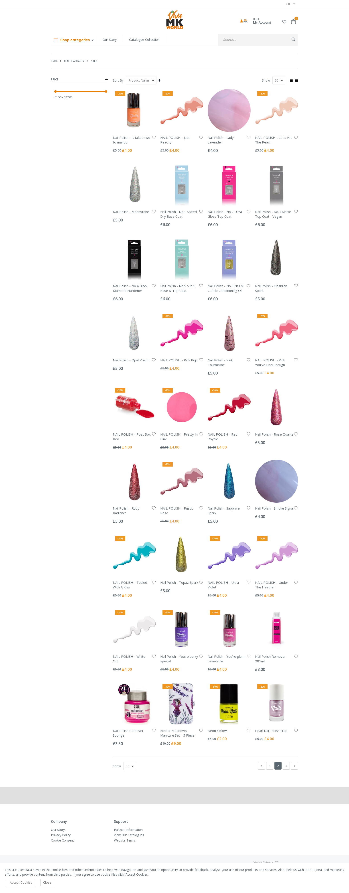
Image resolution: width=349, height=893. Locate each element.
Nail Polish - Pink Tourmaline (220, 362)
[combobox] (258, 40)
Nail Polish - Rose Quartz (274, 434)
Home (54, 60)
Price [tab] (79, 79)
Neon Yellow (217, 730)
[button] (284, 21)
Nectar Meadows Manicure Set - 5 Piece (177, 732)
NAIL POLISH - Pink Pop (178, 360)
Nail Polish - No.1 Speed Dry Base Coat (178, 214)
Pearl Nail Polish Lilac (271, 730)
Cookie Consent (62, 840)
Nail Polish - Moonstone (131, 211)
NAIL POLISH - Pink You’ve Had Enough (270, 362)
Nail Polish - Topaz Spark (179, 582)
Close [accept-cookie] (47, 882)
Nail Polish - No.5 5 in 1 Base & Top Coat (177, 288)
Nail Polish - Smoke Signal (274, 508)
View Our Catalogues (129, 835)
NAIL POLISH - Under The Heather (271, 584)
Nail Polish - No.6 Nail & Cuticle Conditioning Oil (225, 288)
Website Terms (125, 840)
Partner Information (128, 829)
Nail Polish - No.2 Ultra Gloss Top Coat (225, 214)
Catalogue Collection (144, 39)
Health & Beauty (74, 61)
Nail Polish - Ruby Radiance (126, 510)
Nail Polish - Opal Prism (130, 360)
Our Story (110, 39)
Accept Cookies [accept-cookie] (21, 882)
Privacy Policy (61, 835)
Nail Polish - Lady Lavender (221, 139)
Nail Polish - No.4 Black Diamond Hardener (130, 288)
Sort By (118, 80)
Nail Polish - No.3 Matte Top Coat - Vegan (273, 214)
